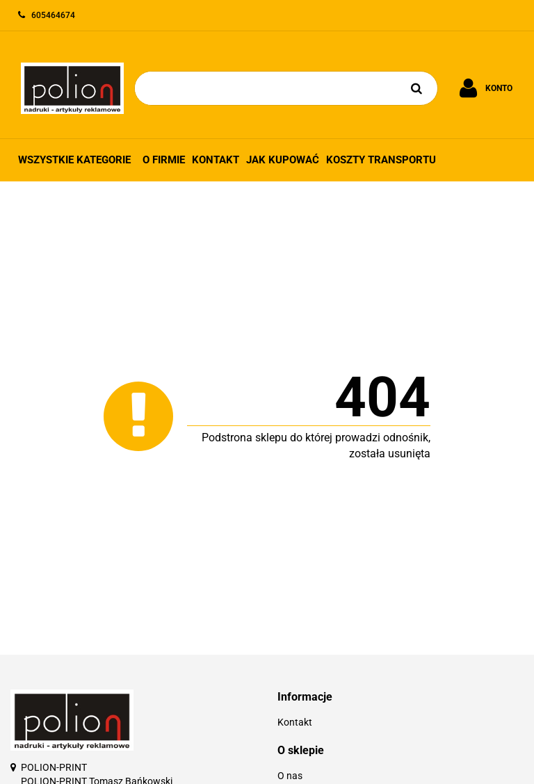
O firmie (164, 160)
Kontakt (215, 160)
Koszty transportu (381, 160)
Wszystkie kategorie (74, 160)
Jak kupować (282, 160)
